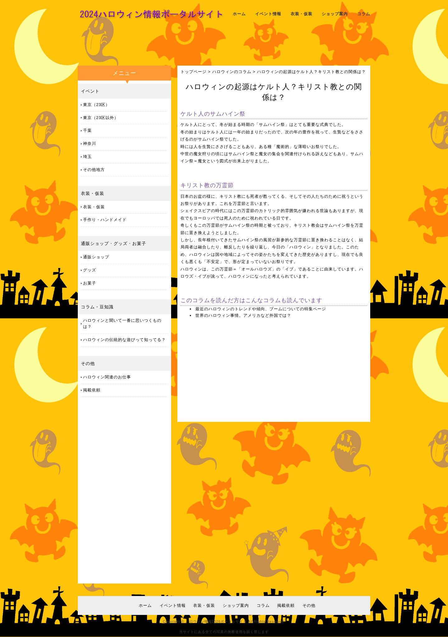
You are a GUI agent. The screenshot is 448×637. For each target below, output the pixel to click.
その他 (88, 363)
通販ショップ (95, 243)
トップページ (193, 71)
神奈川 (89, 143)
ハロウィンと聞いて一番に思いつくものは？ (122, 323)
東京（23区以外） (101, 117)
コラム (363, 14)
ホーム (239, 14)
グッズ (121, 243)
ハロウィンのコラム (231, 71)
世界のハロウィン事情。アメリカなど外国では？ (243, 315)
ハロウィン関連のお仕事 (107, 377)
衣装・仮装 (301, 14)
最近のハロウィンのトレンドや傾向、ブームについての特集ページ (260, 309)
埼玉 (87, 156)
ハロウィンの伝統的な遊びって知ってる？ (124, 339)
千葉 (87, 130)
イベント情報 (268, 14)
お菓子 (139, 243)
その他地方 (94, 169)
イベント (90, 91)
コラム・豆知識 (97, 306)
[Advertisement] (224, 45)
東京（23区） (96, 104)
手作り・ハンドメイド (105, 219)
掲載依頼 (91, 390)
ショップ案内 (335, 14)
